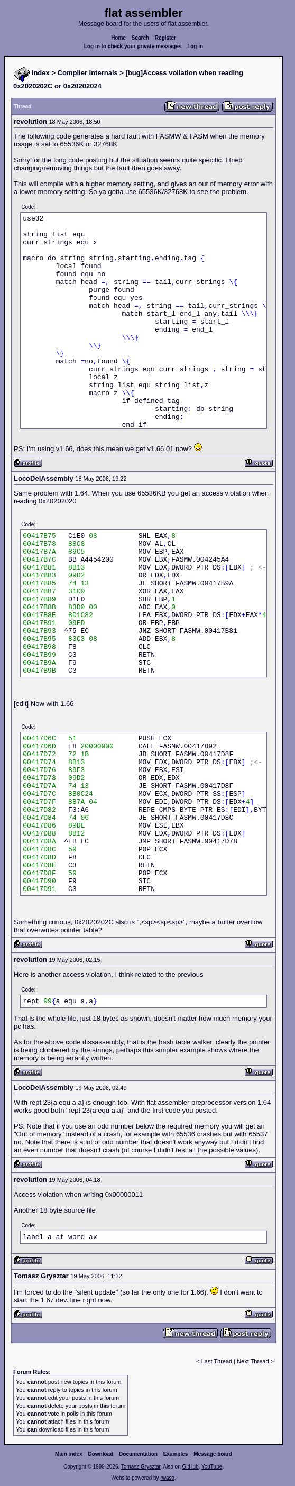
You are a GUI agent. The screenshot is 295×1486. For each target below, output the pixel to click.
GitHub (190, 1467)
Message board (212, 1454)
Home (118, 38)
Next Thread (253, 1361)
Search (140, 38)
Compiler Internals (88, 73)
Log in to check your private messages (133, 46)
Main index (68, 1454)
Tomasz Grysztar (140, 1467)
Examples (175, 1454)
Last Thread (217, 1361)
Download (101, 1454)
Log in (195, 46)
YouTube (211, 1467)
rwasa (167, 1478)
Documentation (138, 1454)
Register (165, 38)
